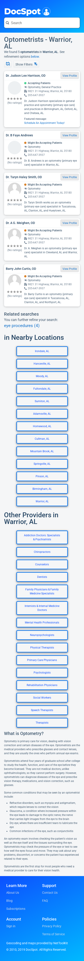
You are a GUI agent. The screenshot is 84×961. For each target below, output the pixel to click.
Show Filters (26, 64)
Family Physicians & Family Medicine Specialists (42, 591)
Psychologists (42, 672)
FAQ (45, 900)
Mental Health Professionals (42, 622)
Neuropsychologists (42, 635)
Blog (9, 900)
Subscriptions (15, 908)
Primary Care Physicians (42, 660)
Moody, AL (42, 376)
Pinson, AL (42, 476)
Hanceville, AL (42, 363)
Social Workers (42, 697)
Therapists (42, 722)
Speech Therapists (42, 710)
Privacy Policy (51, 926)
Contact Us (50, 892)
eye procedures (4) (22, 325)
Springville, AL (42, 463)
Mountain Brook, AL (42, 451)
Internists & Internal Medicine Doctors (42, 608)
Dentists (42, 577)
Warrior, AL (42, 501)
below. (35, 56)
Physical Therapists (42, 647)
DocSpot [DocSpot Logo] (26, 10)
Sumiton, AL (42, 401)
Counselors (42, 564)
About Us (12, 892)
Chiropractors (42, 551)
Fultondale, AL (42, 388)
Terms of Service (53, 934)
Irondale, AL (42, 351)
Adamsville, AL (42, 413)
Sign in (10, 926)
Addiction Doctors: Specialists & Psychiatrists (42, 537)
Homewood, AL (42, 426)
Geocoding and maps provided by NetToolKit (37, 943)
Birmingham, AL (42, 488)
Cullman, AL (42, 438)
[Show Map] (8, 64)
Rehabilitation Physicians (42, 685)
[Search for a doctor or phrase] (42, 22)
